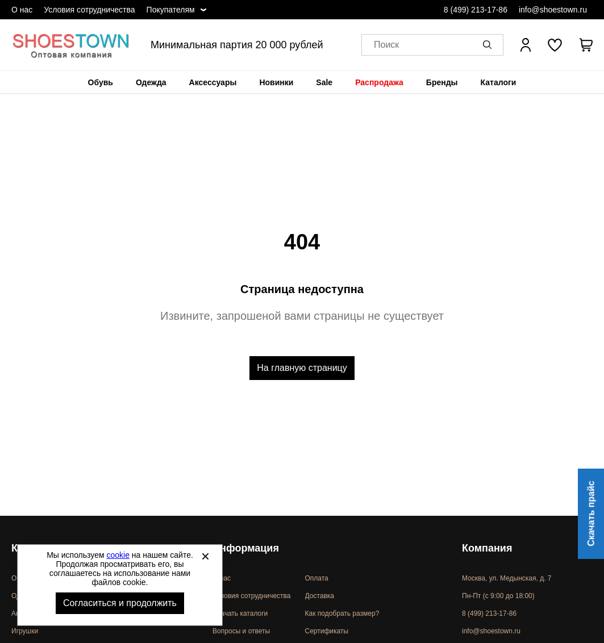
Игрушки (24, 631)
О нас (21, 9)
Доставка (320, 596)
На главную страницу (302, 368)
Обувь (100, 82)
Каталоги (498, 82)
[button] (489, 44)
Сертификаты (327, 631)
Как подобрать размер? (342, 613)
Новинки (276, 82)
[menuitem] (100, 82)
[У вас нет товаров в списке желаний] (555, 45)
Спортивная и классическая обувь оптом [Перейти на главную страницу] (71, 45)
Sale (324, 82)
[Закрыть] (205, 556)
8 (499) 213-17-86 (475, 9)
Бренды (442, 82)
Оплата (316, 578)
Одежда (151, 82)
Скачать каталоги (240, 613)
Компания (487, 548)
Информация (246, 548)
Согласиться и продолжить (120, 603)
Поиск (386, 45)
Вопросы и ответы (241, 631)
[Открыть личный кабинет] (525, 45)
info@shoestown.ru (553, 9)
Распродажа (379, 82)
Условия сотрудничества (89, 9)
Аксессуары (213, 82)
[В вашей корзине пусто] (586, 45)
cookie (118, 555)
